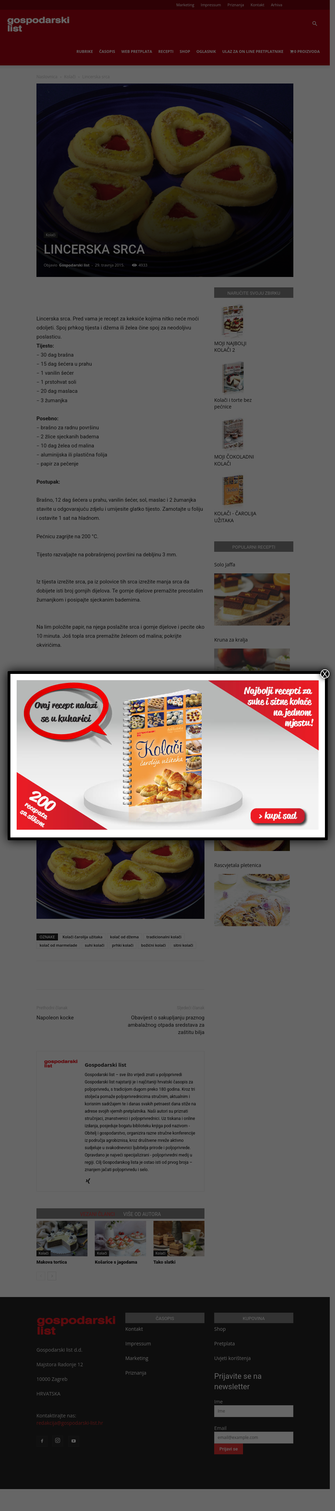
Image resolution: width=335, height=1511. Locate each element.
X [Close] (324, 673)
